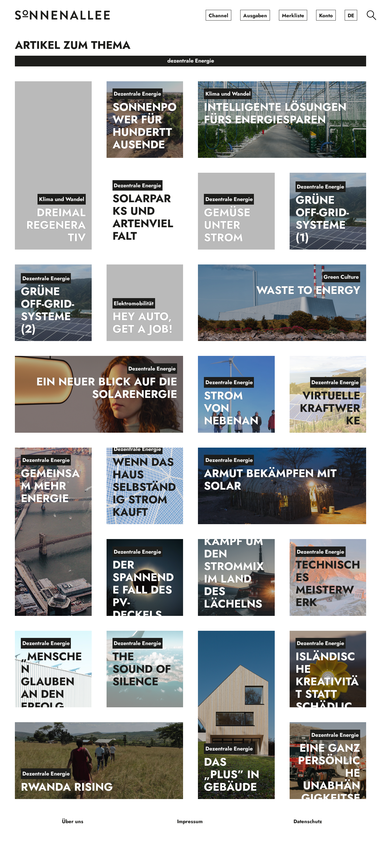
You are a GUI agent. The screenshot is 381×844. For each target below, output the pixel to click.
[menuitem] (218, 15)
